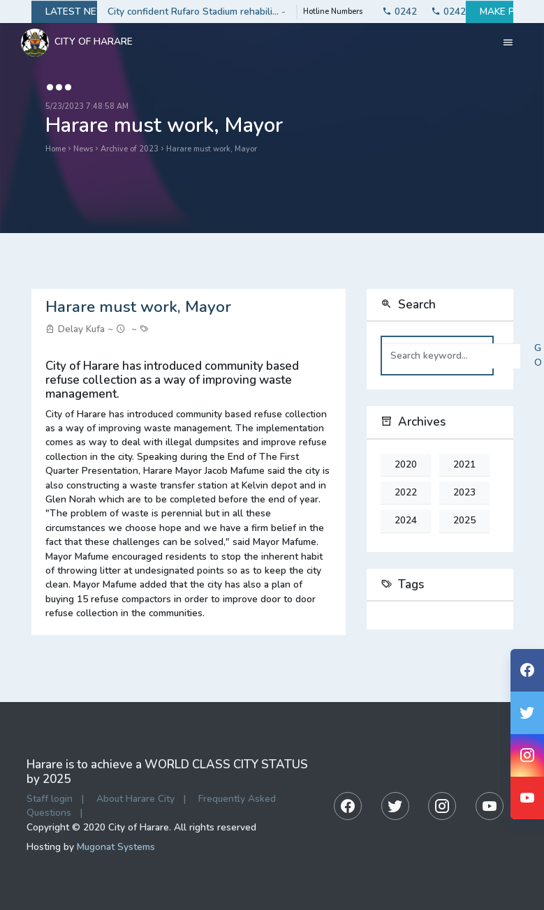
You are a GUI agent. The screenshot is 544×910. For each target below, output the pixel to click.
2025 (464, 520)
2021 (464, 465)
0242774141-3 (392, 11)
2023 (464, 493)
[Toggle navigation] (508, 42)
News (83, 149)
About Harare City (135, 798)
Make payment (489, 12)
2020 (406, 465)
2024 (406, 520)
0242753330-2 (441, 11)
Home (55, 149)
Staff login (50, 798)
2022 (406, 493)
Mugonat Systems (116, 846)
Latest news (64, 12)
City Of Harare (77, 43)
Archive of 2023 (130, 149)
